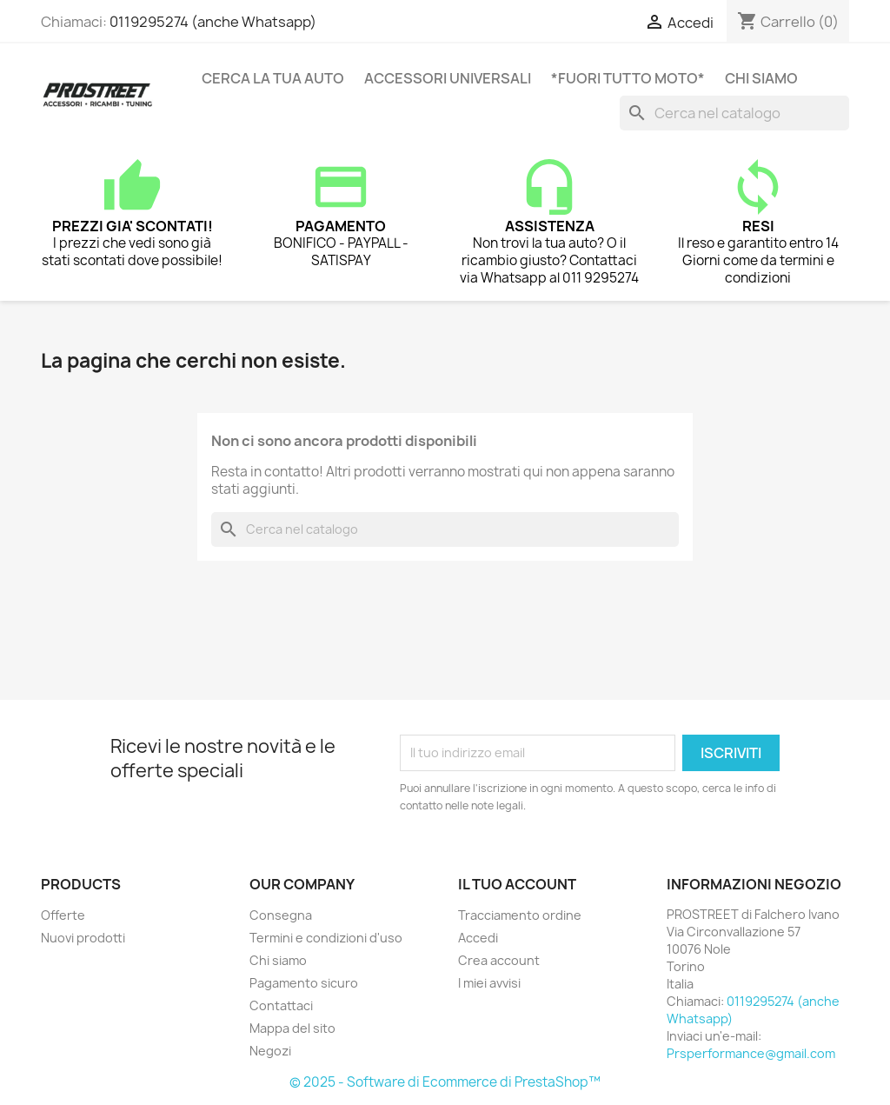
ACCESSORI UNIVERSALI (447, 78)
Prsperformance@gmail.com (751, 1053)
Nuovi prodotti (83, 937)
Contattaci (281, 1005)
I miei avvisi (489, 983)
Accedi (478, 937)
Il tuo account (517, 884)
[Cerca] (734, 113)
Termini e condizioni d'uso (325, 937)
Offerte (63, 915)
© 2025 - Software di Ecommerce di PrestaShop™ (445, 1082)
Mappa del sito (292, 1028)
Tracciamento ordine (519, 915)
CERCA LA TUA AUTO (273, 78)
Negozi (270, 1050)
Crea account (499, 960)
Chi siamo (761, 78)
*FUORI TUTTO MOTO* (628, 78)
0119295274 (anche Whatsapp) (213, 21)
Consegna (280, 915)
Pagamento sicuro (303, 983)
